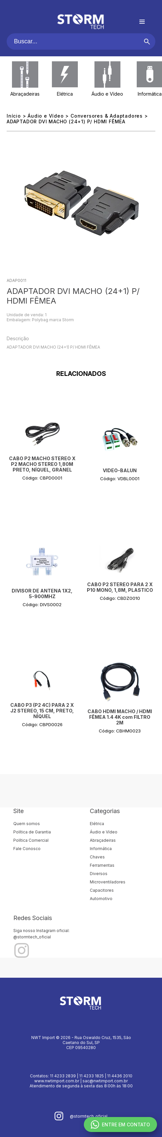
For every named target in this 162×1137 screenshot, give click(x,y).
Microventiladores (107, 881)
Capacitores (102, 890)
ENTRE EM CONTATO (120, 1124)
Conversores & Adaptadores (107, 116)
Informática (150, 94)
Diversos (98, 873)
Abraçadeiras (25, 94)
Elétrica (65, 94)
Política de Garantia (32, 831)
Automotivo (101, 898)
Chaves (97, 856)
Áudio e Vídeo (107, 94)
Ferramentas (102, 865)
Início (14, 116)
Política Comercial (31, 840)
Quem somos (26, 823)
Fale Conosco (27, 848)
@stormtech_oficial (32, 936)
